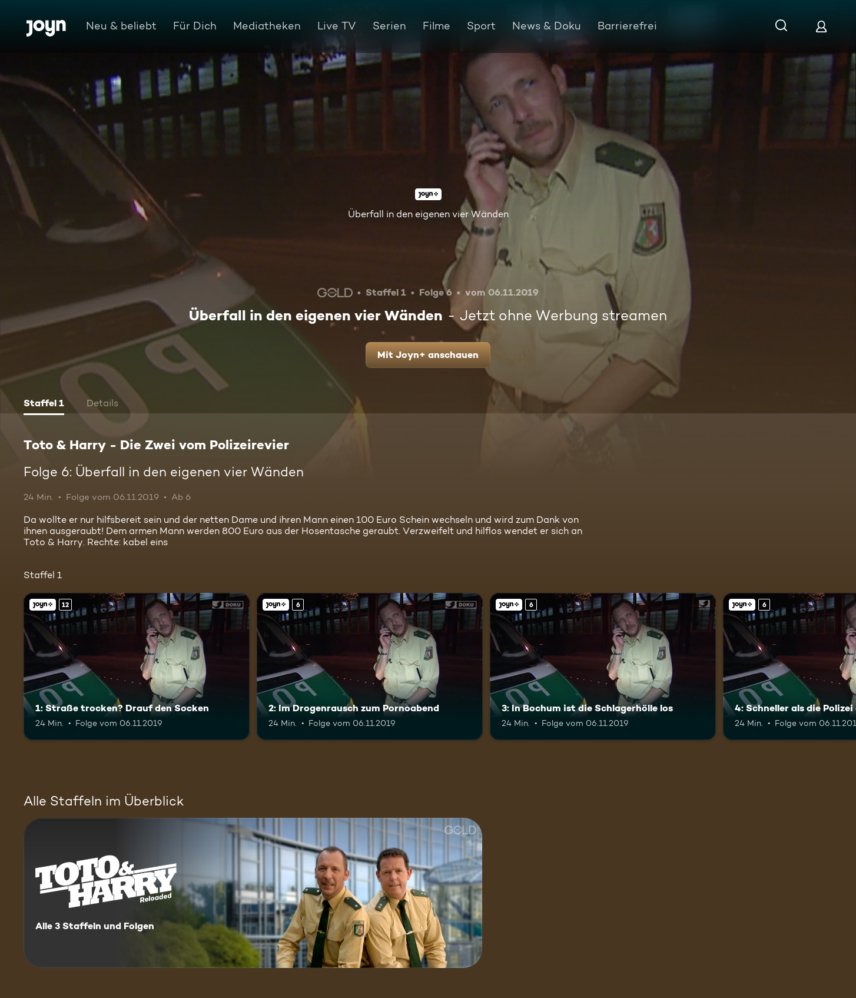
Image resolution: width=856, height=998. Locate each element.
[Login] (821, 26)
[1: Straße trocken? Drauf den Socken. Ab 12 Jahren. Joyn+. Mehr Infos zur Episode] (137, 666)
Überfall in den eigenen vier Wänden (428, 214)
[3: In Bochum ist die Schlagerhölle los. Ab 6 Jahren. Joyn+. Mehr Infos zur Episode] (603, 666)
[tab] (44, 404)
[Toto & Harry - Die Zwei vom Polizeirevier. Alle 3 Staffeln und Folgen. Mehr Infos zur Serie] (253, 893)
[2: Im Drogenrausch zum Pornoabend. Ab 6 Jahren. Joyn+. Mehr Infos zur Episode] (370, 666)
